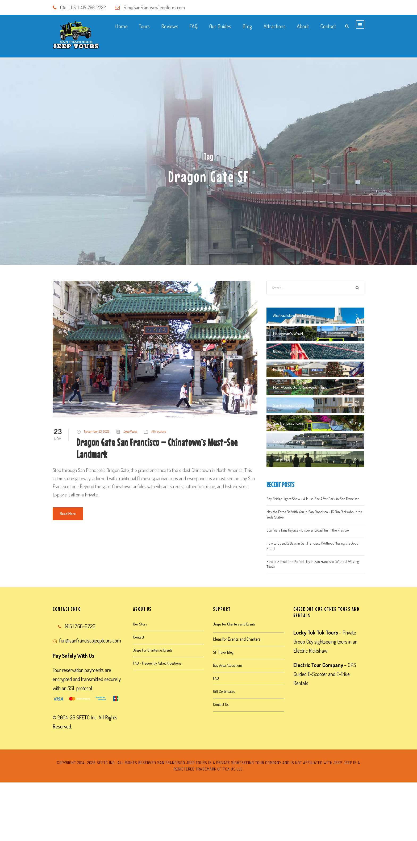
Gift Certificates (224, 691)
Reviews (169, 26)
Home (121, 26)
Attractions (275, 26)
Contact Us (220, 704)
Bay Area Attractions (227, 665)
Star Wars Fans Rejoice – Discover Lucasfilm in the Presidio (307, 530)
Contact (328, 26)
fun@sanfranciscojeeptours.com (90, 640)
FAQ (193, 26)
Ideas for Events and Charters (236, 639)
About (303, 26)
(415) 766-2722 (80, 626)
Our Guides (220, 26)
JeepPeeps (130, 431)
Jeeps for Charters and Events (234, 624)
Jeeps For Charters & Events (152, 650)
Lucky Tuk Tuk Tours (315, 632)
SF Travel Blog (223, 652)
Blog (247, 26)
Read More (68, 513)
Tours (144, 26)
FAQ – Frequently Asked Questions (157, 663)
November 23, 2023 (96, 431)
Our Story (140, 624)
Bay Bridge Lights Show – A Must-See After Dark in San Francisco (312, 498)
